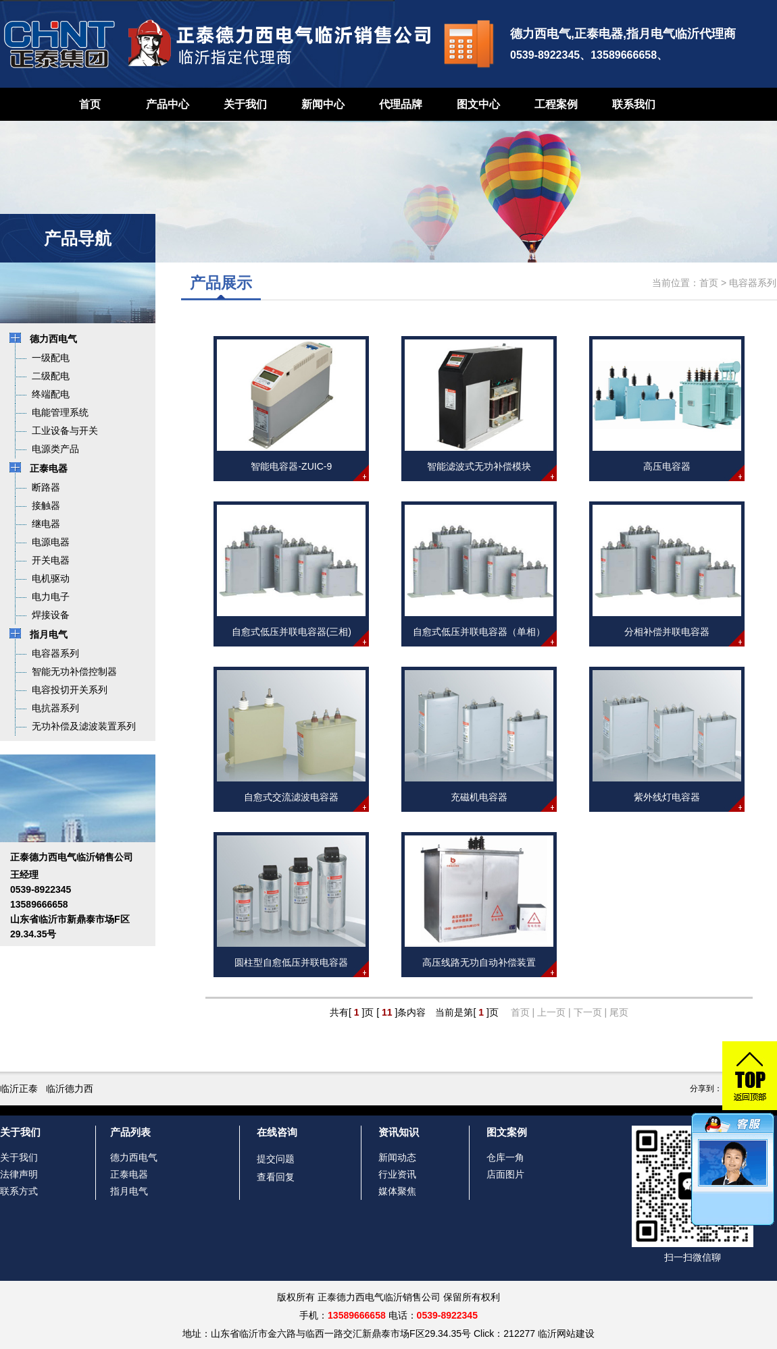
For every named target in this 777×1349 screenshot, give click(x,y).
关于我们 (245, 104)
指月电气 (129, 1191)
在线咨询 (277, 1132)
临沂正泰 (19, 1088)
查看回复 (276, 1177)
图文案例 (506, 1132)
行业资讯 (397, 1174)
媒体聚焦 (397, 1191)
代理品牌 (400, 104)
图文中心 (478, 104)
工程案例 (556, 104)
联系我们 (633, 104)
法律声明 (19, 1174)
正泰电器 (129, 1174)
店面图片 (505, 1174)
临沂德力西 (69, 1088)
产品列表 (130, 1132)
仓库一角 (505, 1157)
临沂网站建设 (566, 1333)
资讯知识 (398, 1132)
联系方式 (19, 1191)
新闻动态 (397, 1157)
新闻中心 (323, 104)
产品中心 (167, 104)
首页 (90, 104)
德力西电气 (133, 1157)
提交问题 (276, 1158)
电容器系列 (752, 282)
